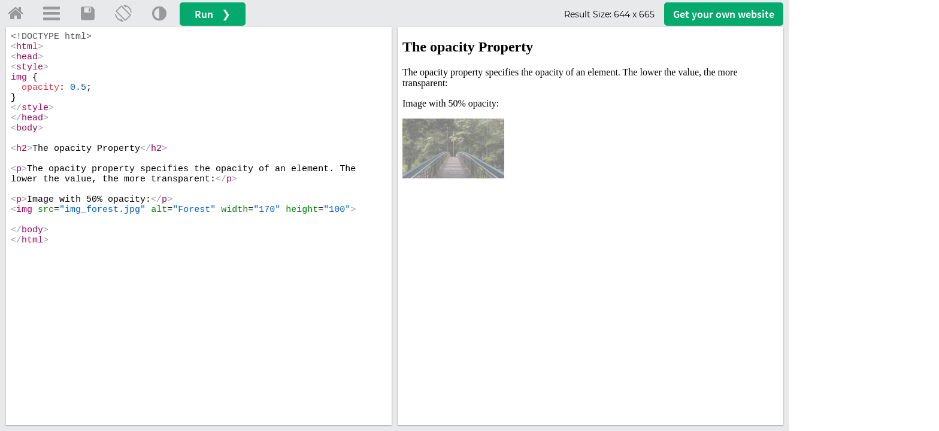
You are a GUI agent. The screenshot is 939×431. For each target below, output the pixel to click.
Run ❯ (213, 14)
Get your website (723, 14)
